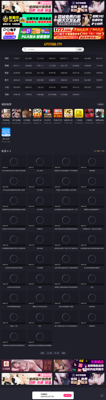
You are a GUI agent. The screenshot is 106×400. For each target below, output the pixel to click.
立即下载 (67, 395)
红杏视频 (64, 94)
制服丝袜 (64, 73)
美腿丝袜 (64, 80)
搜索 (80, 49)
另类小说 (76, 87)
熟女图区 (87, 80)
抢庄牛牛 (99, 58)
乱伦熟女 (87, 73)
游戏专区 (52, 58)
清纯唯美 (76, 80)
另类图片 (99, 80)
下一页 (56, 353)
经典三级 (76, 73)
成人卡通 (40, 73)
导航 (7, 94)
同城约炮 (16, 94)
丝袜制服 (76, 65)
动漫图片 (52, 80)
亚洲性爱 (16, 73)
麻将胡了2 (64, 58)
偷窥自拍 (16, 80)
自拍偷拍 (28, 65)
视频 (7, 65)
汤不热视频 (52, 94)
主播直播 (87, 65)
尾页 (63, 353)
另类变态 (99, 73)
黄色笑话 (87, 87)
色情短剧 (76, 94)
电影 (7, 72)
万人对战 (40, 58)
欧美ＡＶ (40, 65)
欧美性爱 (52, 73)
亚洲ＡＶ (16, 65)
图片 (7, 80)
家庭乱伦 (28, 87)
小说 (7, 87)
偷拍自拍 (28, 73)
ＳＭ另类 (99, 65)
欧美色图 (40, 80)
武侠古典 (52, 87)
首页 (42, 353)
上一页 (49, 353)
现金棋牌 (87, 58)
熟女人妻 (64, 65)
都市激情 (16, 87)
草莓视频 (40, 94)
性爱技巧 (99, 87)
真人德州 (28, 58)
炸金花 (75, 58)
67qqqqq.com (53, 44)
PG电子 (16, 58)
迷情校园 (64, 87)
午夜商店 (28, 94)
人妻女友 (40, 87)
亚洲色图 (28, 80)
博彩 (7, 58)
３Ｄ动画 (52, 65)
